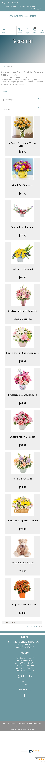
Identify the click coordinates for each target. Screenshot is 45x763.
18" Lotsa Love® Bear (22, 562)
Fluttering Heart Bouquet (22, 395)
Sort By (6, 109)
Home (3, 66)
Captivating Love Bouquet (22, 311)
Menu (4, 33)
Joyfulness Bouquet (22, 269)
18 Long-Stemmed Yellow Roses (22, 144)
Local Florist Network (18, 730)
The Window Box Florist (22, 16)
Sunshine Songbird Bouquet (22, 520)
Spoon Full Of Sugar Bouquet (22, 353)
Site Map (31, 730)
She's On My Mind (22, 479)
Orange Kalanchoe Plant (22, 604)
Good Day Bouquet (22, 185)
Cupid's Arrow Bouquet (22, 437)
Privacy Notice (29, 727)
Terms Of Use (16, 727)
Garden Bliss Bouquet (23, 227)
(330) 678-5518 (12, 3)
